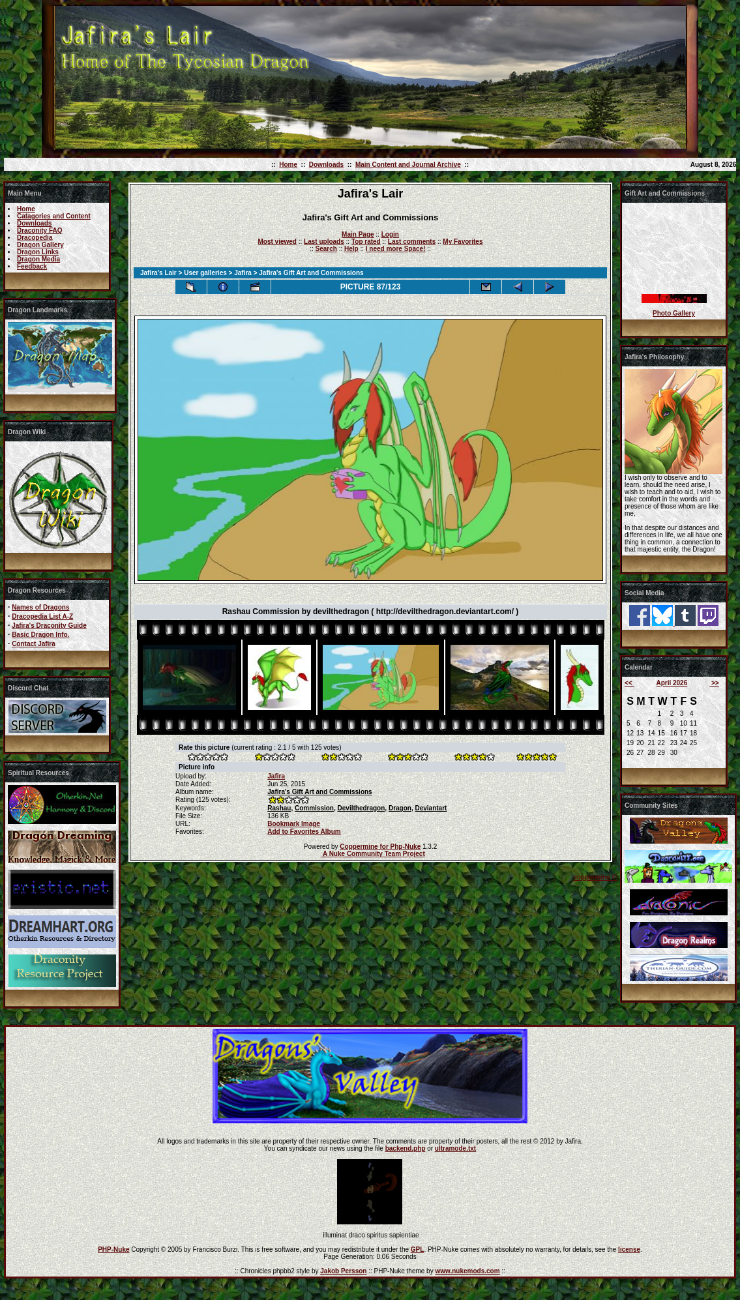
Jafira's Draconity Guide (49, 625)
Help (351, 248)
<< (629, 683)
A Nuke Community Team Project (373, 853)
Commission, (315, 808)
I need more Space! (396, 248)
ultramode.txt (455, 1148)
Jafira (243, 272)
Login (390, 234)
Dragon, (401, 808)
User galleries (205, 272)
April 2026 (671, 683)
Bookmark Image (293, 823)
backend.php (405, 1148)
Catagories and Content (54, 216)
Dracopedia (34, 237)
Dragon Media (38, 259)
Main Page (358, 234)
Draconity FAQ (39, 230)
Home (288, 164)
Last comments (412, 241)
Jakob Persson (343, 1271)
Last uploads (324, 241)
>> (713, 683)
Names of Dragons (40, 607)
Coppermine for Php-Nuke (380, 846)
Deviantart (431, 808)
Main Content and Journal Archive (408, 164)
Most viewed (277, 241)
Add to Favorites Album (303, 831)
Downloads (326, 164)
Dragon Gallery (40, 244)
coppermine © (595, 877)
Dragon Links (38, 252)
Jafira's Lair (158, 272)
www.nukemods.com (467, 1271)
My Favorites (462, 241)
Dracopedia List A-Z (42, 616)
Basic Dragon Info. (40, 634)
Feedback (32, 266)
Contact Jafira (33, 643)
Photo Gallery (674, 313)
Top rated (366, 241)
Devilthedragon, (362, 808)
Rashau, (280, 808)
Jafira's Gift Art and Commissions (319, 791)
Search (326, 248)
